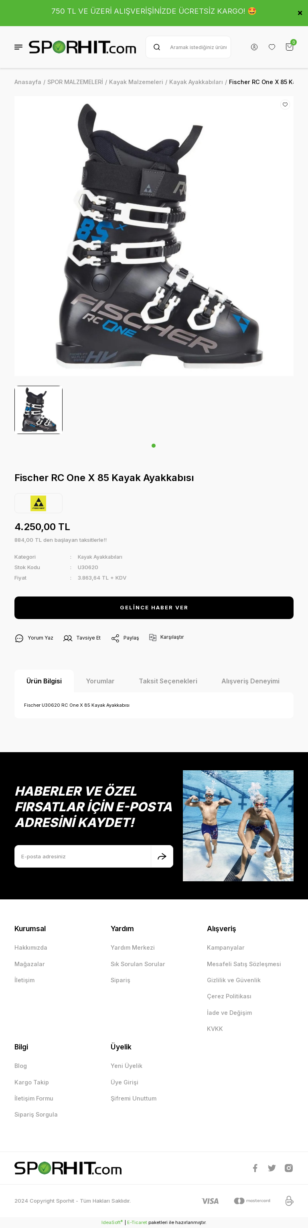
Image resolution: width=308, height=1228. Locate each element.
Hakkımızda (30, 947)
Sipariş (120, 980)
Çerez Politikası (229, 996)
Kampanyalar (226, 947)
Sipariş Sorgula (36, 1114)
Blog (20, 1065)
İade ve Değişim (229, 1012)
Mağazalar (29, 964)
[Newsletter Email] (93, 856)
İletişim (24, 980)
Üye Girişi (124, 1082)
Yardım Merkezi (133, 947)
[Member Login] (254, 47)
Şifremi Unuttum (133, 1098)
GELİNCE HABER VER (154, 607)
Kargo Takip (31, 1082)
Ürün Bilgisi (44, 681)
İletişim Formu (33, 1098)
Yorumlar (100, 681)
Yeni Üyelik (126, 1065)
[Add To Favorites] (285, 104)
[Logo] (82, 47)
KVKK (215, 1028)
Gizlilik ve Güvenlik (234, 980)
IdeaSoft (112, 1222)
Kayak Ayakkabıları (102, 556)
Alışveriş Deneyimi (250, 681)
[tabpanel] (38, 410)
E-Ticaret (137, 1222)
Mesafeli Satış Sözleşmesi (244, 964)
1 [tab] (154, 446)
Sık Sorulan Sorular (138, 964)
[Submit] (162, 856)
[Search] (188, 47)
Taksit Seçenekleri (168, 681)
